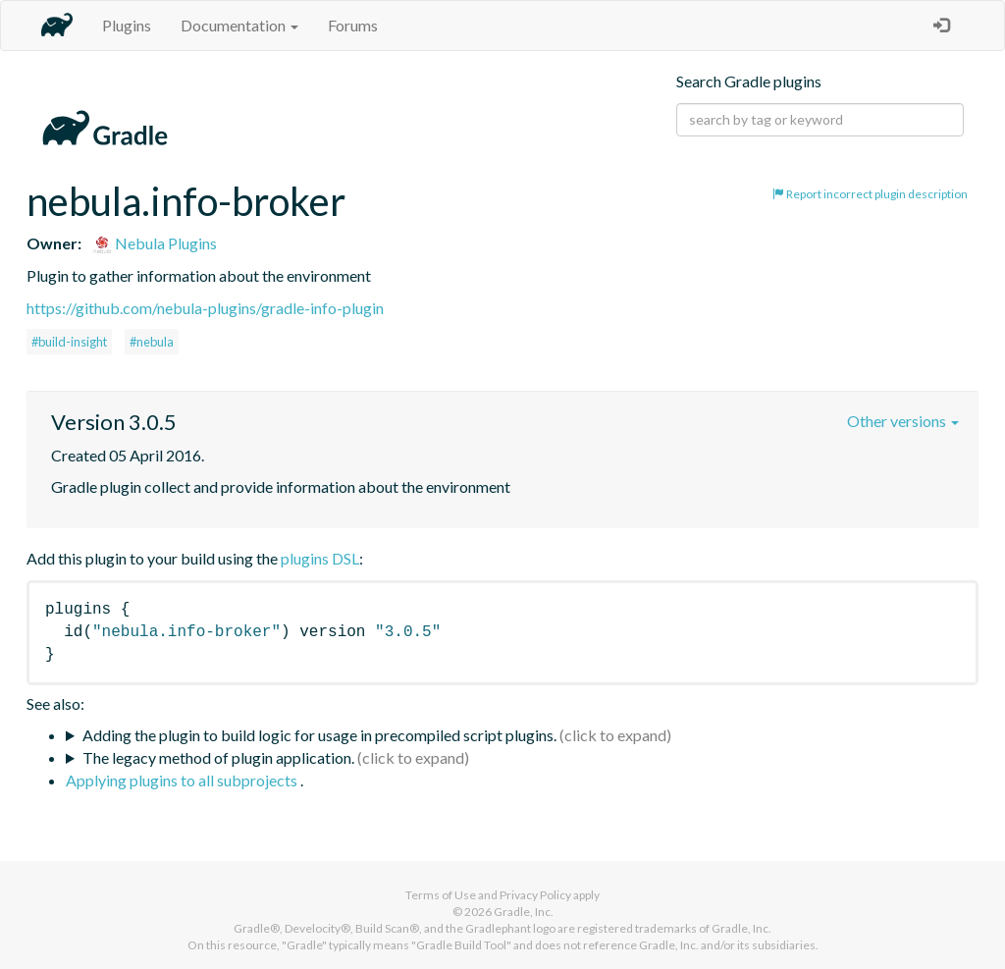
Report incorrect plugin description (870, 194)
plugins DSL (320, 558)
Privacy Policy (535, 895)
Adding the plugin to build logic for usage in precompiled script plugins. (319, 735)
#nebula (152, 342)
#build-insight (69, 342)
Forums (353, 25)
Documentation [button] (239, 25)
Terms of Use (440, 895)
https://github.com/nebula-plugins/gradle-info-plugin (205, 307)
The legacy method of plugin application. (218, 757)
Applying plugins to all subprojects (183, 780)
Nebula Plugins (154, 243)
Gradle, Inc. (524, 911)
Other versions (903, 420)
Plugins (126, 25)
